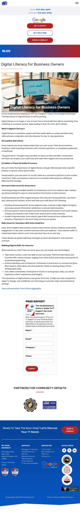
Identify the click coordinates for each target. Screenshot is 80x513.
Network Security (28, 456)
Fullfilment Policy (66, 497)
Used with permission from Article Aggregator (21, 288)
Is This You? (46, 449)
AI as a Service (27, 461)
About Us (45, 454)
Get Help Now (40, 33)
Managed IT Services (30, 449)
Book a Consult (40, 40)
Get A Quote (40, 26)
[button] (77, 3)
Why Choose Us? (48, 452)
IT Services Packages (30, 463)
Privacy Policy (52, 497)
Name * (29, 330)
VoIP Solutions (27, 459)
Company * (31, 347)
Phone (29, 356)
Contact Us (46, 456)
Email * (29, 339)
